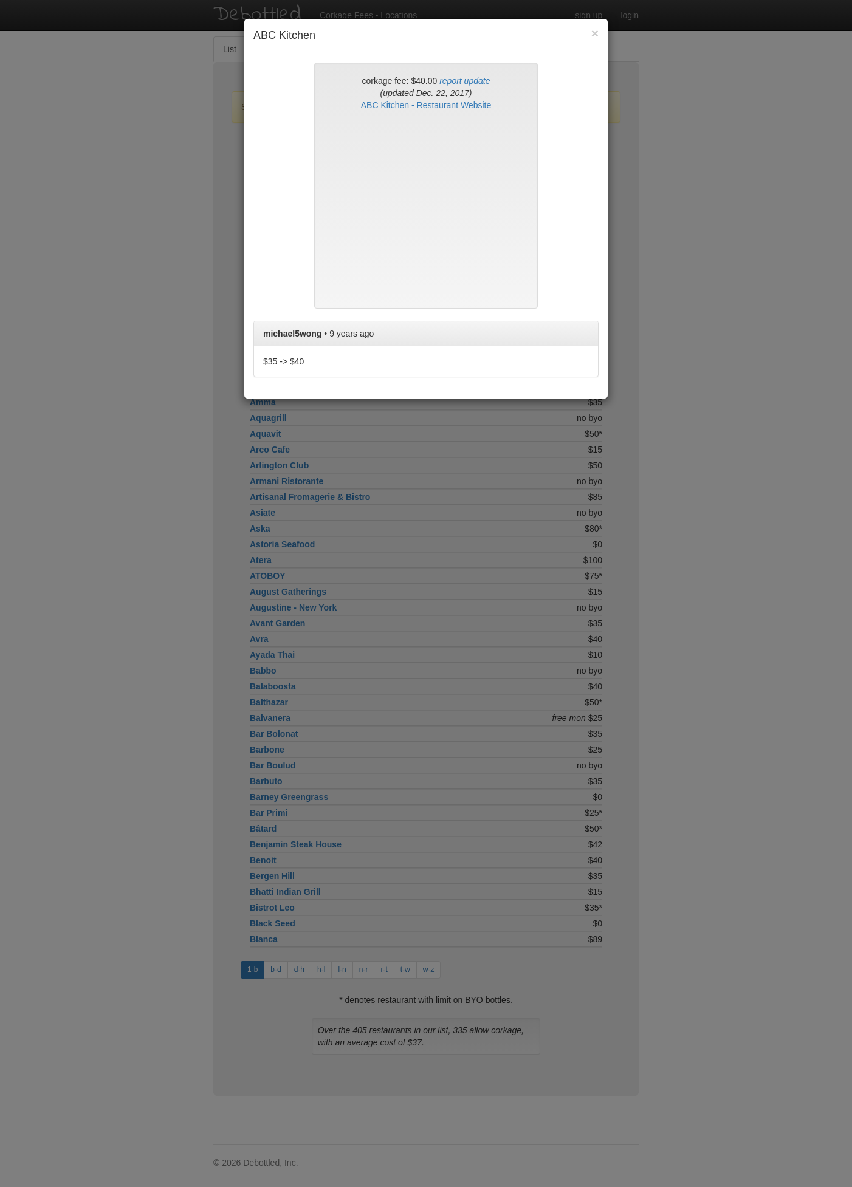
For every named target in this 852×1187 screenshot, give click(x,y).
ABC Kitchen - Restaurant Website (426, 105)
